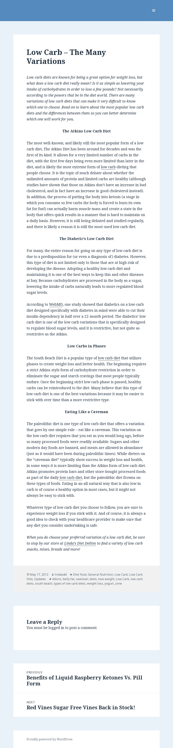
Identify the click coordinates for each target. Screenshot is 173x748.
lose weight (106, 579)
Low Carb (121, 574)
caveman (82, 579)
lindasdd (61, 574)
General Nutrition (100, 574)
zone (118, 583)
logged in (56, 627)
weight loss (95, 583)
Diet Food (79, 574)
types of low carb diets (69, 583)
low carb (108, 167)
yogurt (109, 583)
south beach (43, 583)
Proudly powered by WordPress (49, 739)
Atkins (56, 579)
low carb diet (109, 358)
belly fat (68, 579)
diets (93, 579)
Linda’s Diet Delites (80, 543)
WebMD (56, 304)
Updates (40, 579)
